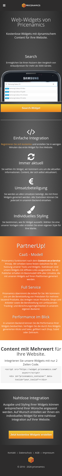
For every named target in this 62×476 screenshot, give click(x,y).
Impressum (48, 452)
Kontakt (12, 452)
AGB (37, 452)
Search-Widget (31, 107)
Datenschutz (25, 452)
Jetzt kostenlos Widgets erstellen (31, 434)
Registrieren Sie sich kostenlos (16, 144)
